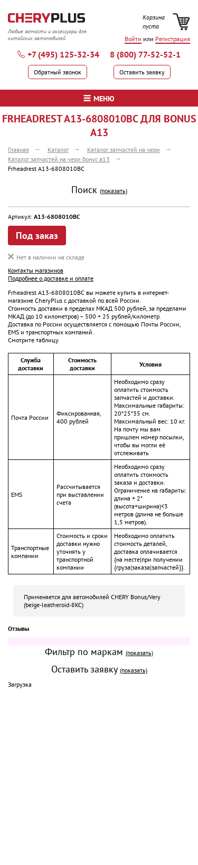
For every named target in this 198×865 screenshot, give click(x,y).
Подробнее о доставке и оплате (50, 278)
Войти (133, 39)
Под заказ (37, 235)
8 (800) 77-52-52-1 (145, 54)
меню (99, 98)
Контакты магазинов (35, 270)
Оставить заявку (142, 72)
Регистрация (172, 39)
